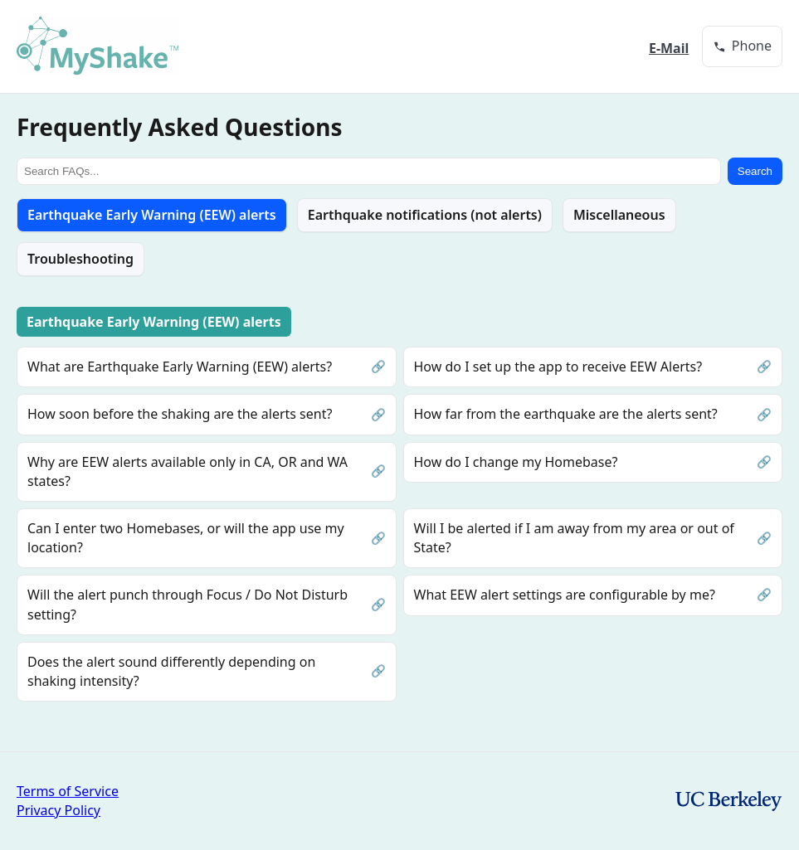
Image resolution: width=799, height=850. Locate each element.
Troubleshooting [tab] (80, 259)
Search (755, 171)
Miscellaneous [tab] (619, 215)
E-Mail (669, 48)
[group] (742, 46)
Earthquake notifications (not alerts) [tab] (425, 215)
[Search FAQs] (369, 171)
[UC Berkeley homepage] (728, 801)
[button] (742, 46)
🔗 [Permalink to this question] (378, 366)
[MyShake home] (98, 46)
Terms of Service (68, 791)
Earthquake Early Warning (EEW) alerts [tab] (151, 215)
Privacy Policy (58, 810)
